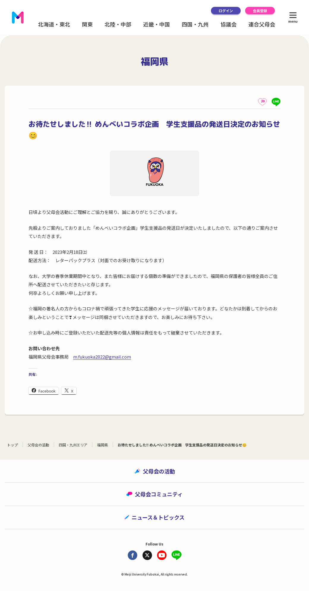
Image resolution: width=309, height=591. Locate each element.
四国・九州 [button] (195, 24)
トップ (12, 444)
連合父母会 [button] (261, 24)
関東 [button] (87, 24)
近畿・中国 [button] (156, 24)
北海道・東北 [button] (54, 24)
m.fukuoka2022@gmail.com (102, 357)
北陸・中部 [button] (118, 24)
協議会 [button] (228, 24)
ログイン (226, 10)
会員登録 (260, 10)
